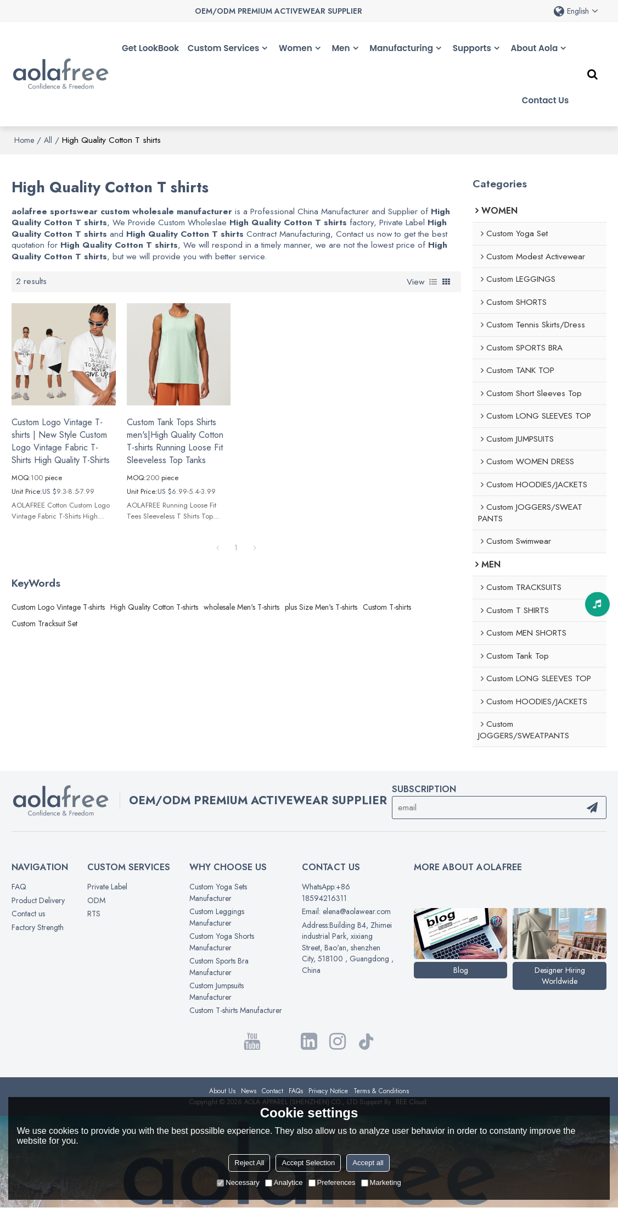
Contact (272, 1091)
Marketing (381, 1182)
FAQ (19, 886)
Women (295, 48)
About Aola (534, 48)
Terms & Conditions (381, 1091)
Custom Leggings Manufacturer (216, 917)
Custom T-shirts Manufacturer (235, 1010)
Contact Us (545, 100)
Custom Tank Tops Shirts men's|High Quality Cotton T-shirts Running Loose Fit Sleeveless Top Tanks (175, 441)
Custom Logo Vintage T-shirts (58, 607)
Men (341, 48)
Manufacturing (401, 48)
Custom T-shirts (387, 607)
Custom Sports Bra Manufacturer (219, 966)
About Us (222, 1091)
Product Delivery (38, 900)
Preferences (332, 1182)
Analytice (284, 1182)
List (433, 281)
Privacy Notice (328, 1091)
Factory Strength (38, 927)
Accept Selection (308, 1163)
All (48, 140)
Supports (472, 48)
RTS (93, 913)
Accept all (367, 1163)
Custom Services (224, 48)
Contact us (28, 913)
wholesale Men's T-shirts (241, 607)
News (248, 1091)
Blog (460, 970)
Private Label (107, 886)
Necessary (238, 1182)
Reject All (249, 1163)
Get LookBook (150, 48)
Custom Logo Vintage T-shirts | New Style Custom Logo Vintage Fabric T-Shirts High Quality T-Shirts (61, 441)
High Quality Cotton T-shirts (154, 607)
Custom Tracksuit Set (44, 623)
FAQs (296, 1091)
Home (24, 140)
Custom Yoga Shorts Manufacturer (221, 942)
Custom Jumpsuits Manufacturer (216, 991)
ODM (96, 900)
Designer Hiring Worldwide (560, 976)
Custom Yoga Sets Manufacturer (218, 892)
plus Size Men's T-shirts (321, 607)
